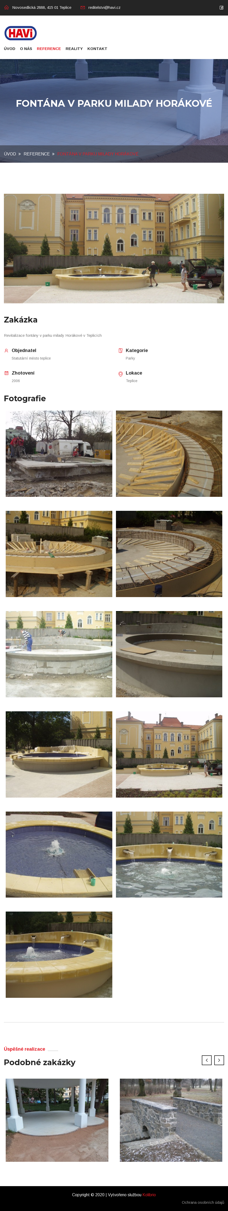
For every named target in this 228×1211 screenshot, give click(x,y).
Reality (74, 48)
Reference (49, 48)
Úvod (9, 48)
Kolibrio (149, 1195)
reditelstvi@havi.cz (100, 7)
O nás (26, 48)
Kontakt (97, 48)
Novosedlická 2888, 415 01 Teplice (37, 7)
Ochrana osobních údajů (203, 1202)
